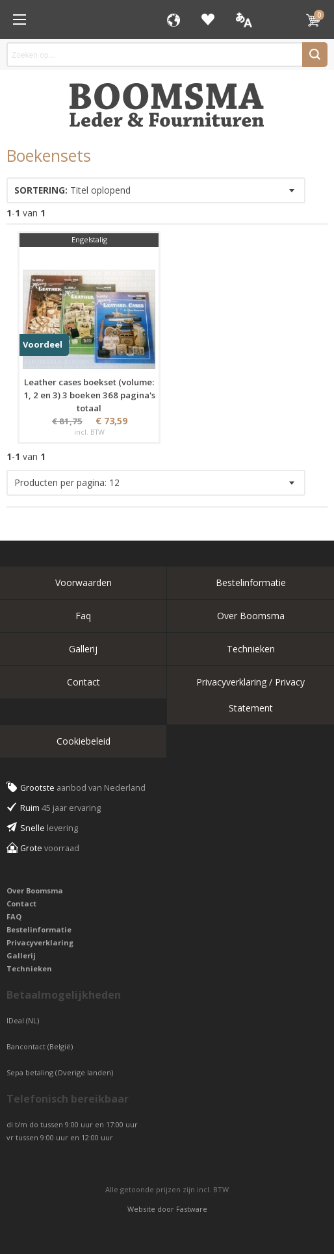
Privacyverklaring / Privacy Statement (250, 695)
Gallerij (83, 649)
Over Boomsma (251, 615)
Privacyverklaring (39, 942)
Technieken (251, 649)
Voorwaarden (83, 582)
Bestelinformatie (251, 582)
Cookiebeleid (83, 741)
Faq (83, 615)
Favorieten (208, 19)
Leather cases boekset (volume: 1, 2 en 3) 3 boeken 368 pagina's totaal (89, 395)
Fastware (191, 1209)
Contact (83, 682)
